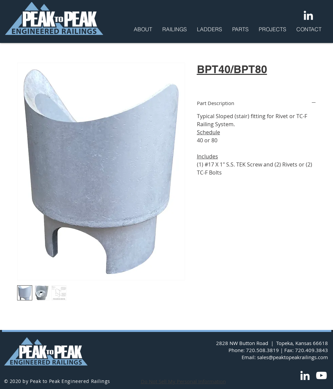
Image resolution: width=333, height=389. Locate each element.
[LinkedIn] (308, 15)
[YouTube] (321, 375)
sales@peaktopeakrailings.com (292, 357)
